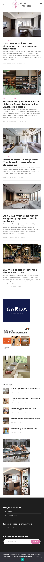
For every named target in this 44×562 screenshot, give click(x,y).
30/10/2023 (12, 63)
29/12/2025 (13, 432)
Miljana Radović (6, 121)
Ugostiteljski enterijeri (13, 267)
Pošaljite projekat (12, 515)
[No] (42, 557)
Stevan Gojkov (6, 63)
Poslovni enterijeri (11, 98)
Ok (22, 559)
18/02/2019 (13, 287)
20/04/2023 (13, 237)
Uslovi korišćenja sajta (13, 528)
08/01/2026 (13, 393)
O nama (9, 512)
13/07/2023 (13, 121)
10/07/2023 (13, 177)
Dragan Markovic (7, 177)
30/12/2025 (13, 413)
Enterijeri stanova (10, 40)
